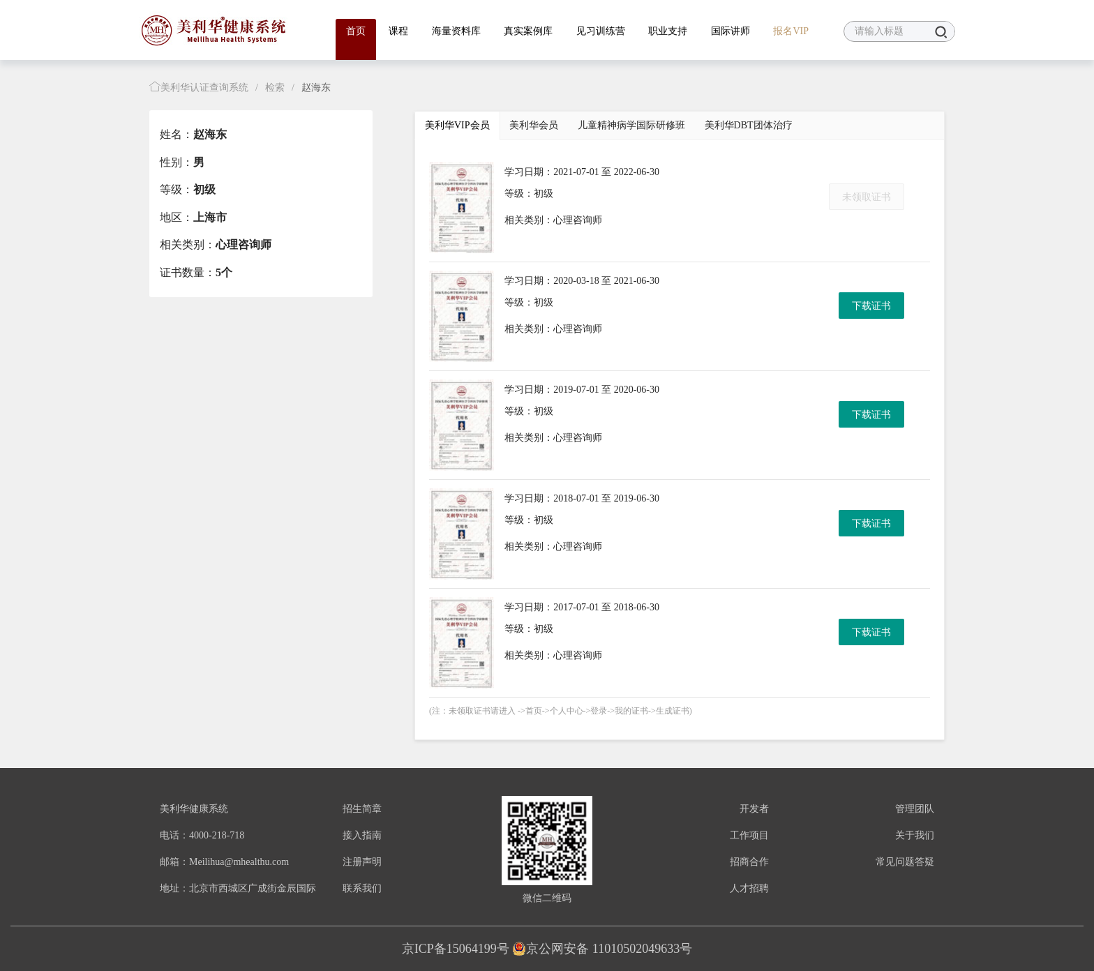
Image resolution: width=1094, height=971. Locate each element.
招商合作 (749, 862)
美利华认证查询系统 (198, 87)
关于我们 (914, 835)
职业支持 (667, 31)
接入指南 (362, 835)
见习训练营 (600, 31)
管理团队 (914, 809)
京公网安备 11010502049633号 (602, 949)
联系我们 (362, 888)
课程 (398, 31)
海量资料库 (456, 31)
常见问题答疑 (905, 862)
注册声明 (362, 862)
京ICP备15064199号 (455, 949)
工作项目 (749, 835)
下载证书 (871, 306)
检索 (275, 87)
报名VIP (791, 31)
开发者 (754, 809)
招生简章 (362, 809)
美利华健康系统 (194, 809)
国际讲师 (730, 31)
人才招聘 (749, 888)
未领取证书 (866, 197)
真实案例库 (528, 31)
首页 (356, 31)
